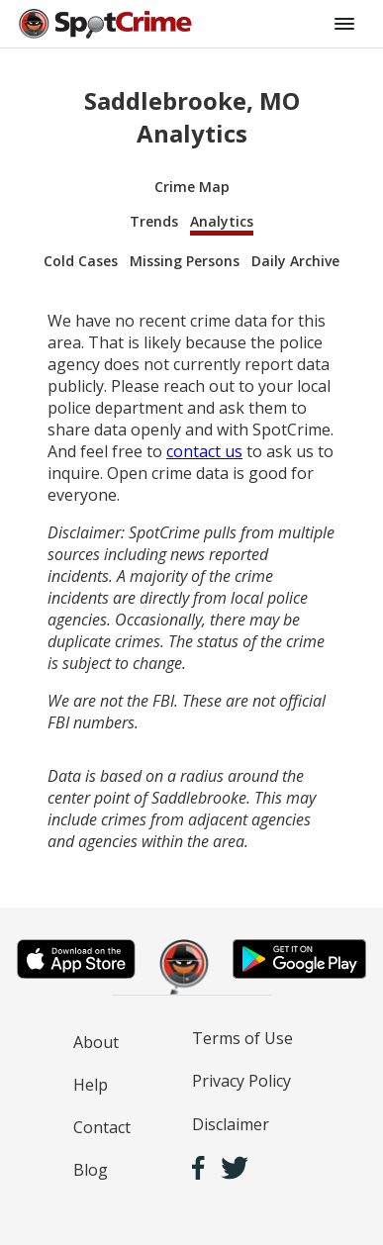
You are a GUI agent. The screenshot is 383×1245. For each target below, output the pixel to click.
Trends (154, 221)
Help (90, 1085)
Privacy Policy (241, 1081)
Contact (102, 1127)
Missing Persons (184, 260)
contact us (204, 451)
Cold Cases (81, 260)
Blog (90, 1170)
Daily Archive (295, 260)
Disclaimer (230, 1124)
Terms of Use (242, 1038)
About (96, 1042)
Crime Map (192, 186)
